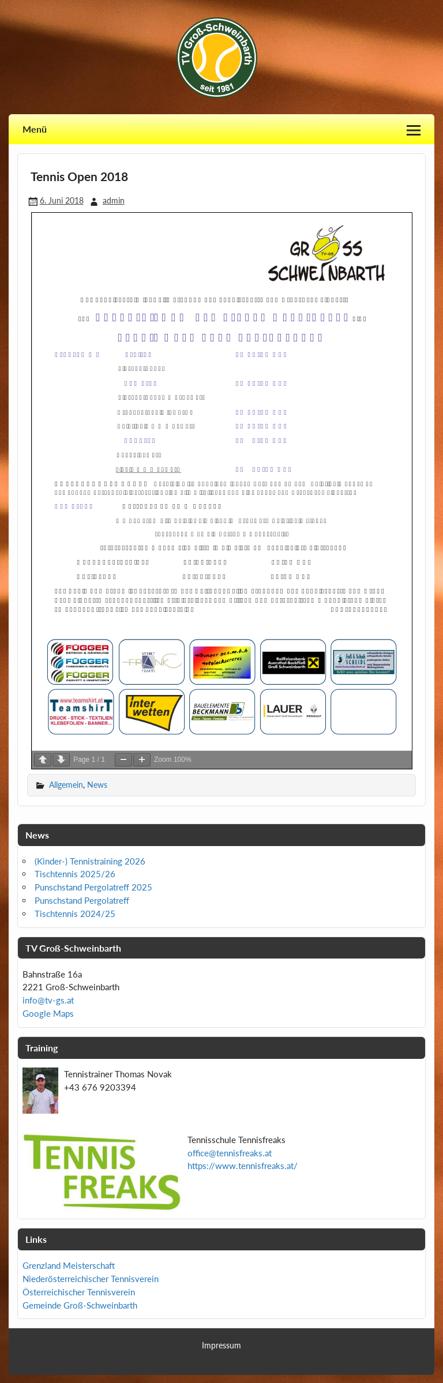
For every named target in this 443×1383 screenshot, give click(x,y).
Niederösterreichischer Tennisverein (90, 1278)
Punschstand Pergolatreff (82, 900)
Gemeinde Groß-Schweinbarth (79, 1305)
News (97, 785)
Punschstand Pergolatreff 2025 (93, 887)
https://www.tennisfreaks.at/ (242, 1165)
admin (114, 200)
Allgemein (66, 785)
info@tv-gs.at (48, 1000)
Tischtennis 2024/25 (75, 913)
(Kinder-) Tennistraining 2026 (90, 861)
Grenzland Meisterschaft (68, 1265)
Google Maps (48, 1013)
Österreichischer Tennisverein (78, 1292)
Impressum (221, 1345)
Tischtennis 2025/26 (75, 874)
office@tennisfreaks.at (229, 1153)
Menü (34, 128)
